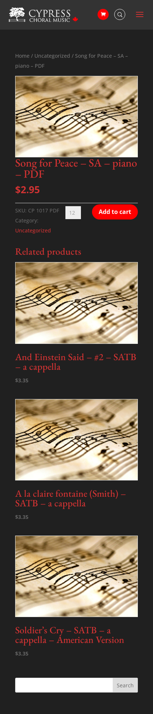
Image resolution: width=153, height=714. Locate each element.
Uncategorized (52, 55)
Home (22, 55)
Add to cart (115, 212)
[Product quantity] (73, 212)
